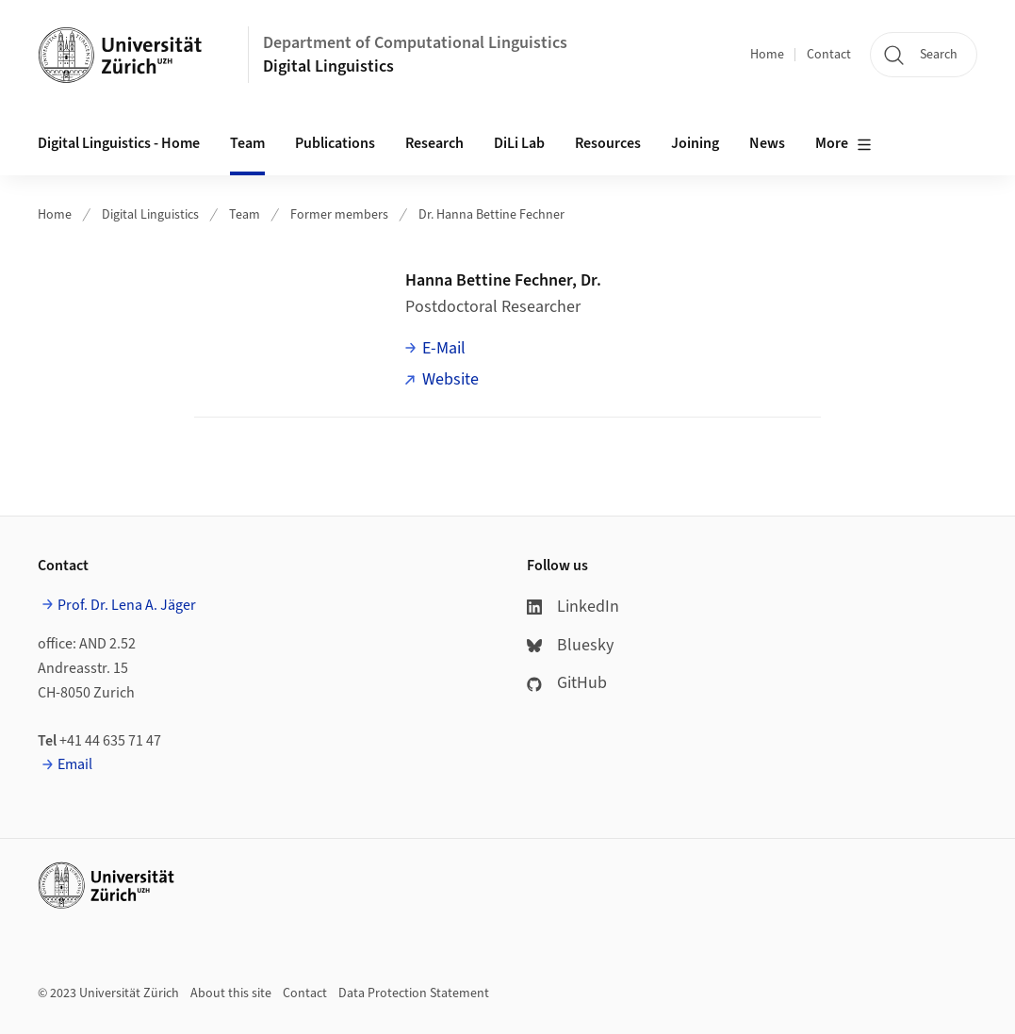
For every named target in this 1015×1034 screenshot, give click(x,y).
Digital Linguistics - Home (119, 143)
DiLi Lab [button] (519, 143)
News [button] (767, 143)
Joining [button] (695, 143)
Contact (829, 54)
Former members (339, 214)
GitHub (567, 683)
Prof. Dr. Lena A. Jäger (126, 605)
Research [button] (434, 143)
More (843, 144)
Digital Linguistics (328, 66)
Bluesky (570, 645)
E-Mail (444, 348)
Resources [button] (608, 143)
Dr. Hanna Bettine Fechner (491, 214)
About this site (230, 993)
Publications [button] (335, 143)
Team (244, 214)
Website (450, 379)
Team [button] (247, 143)
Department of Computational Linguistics (415, 43)
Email (74, 764)
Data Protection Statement (413, 993)
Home (767, 54)
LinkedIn (573, 606)
